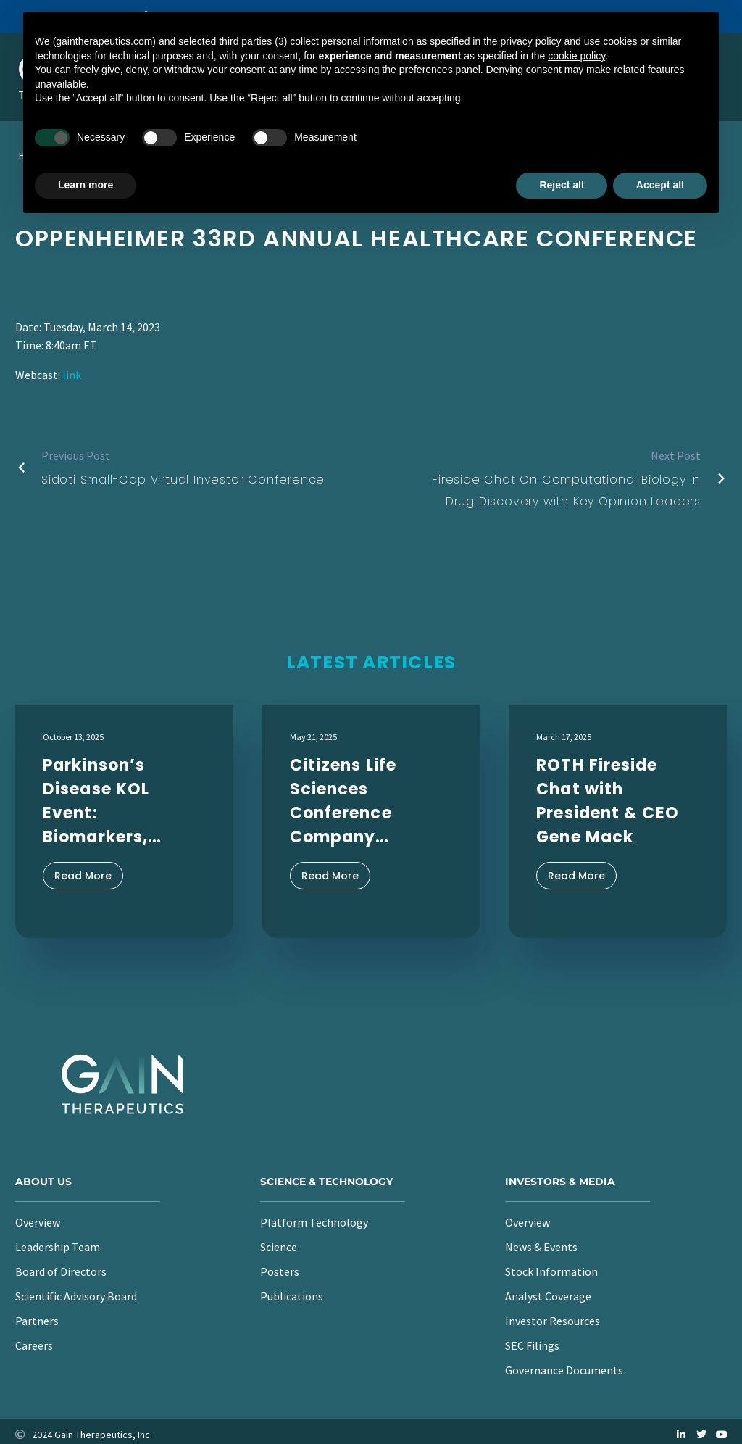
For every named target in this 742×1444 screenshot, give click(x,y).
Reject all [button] (561, 185)
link (71, 375)
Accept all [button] (660, 185)
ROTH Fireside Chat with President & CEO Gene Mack (607, 801)
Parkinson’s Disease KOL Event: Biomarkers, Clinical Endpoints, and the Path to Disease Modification (109, 801)
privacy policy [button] (531, 41)
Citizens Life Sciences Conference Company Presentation (346, 801)
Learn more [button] (85, 185)
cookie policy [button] (576, 56)
